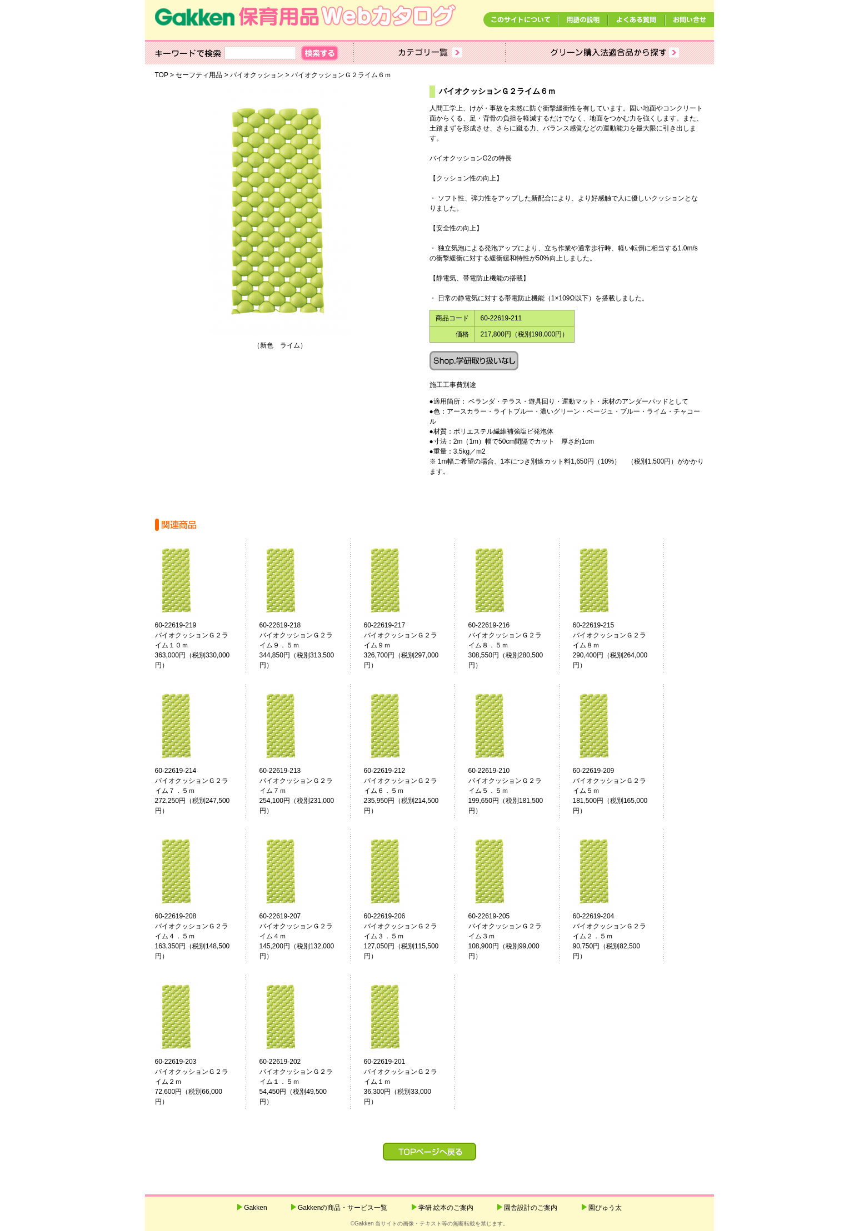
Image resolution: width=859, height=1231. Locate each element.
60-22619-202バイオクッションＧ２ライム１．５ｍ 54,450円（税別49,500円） (302, 1082)
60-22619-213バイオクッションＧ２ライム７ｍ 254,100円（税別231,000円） (302, 791)
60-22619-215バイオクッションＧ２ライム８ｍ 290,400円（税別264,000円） (616, 645)
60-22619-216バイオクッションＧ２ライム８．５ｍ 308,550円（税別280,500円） (511, 645)
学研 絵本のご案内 (445, 1208)
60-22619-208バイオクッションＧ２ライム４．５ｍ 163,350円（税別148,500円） (198, 936)
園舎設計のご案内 (530, 1208)
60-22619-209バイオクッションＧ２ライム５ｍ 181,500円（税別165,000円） (616, 791)
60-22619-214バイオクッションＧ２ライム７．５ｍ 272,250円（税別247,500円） (198, 791)
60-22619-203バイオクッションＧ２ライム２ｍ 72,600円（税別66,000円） (198, 1082)
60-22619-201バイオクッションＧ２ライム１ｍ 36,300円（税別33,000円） (407, 1082)
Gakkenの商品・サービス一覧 (342, 1208)
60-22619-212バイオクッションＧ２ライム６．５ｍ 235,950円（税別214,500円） (407, 791)
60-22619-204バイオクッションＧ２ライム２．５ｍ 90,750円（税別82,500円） (616, 936)
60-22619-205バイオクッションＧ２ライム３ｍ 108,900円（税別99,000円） (511, 936)
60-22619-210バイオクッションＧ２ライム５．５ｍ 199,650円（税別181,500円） (511, 791)
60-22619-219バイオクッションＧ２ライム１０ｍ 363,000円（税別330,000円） (198, 645)
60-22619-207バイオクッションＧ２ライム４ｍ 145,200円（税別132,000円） (302, 936)
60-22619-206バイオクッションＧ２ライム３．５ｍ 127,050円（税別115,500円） (407, 936)
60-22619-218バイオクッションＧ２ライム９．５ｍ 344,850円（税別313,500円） (302, 645)
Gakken (255, 1208)
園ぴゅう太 (605, 1208)
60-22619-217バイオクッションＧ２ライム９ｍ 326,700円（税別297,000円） (407, 645)
